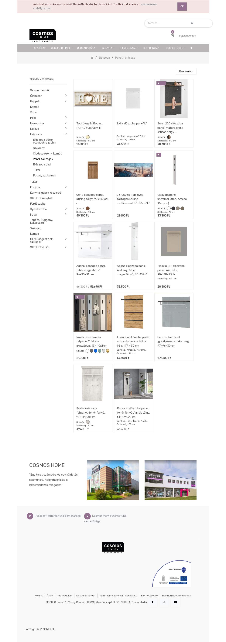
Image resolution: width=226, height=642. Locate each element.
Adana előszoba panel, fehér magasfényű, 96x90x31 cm (91, 270)
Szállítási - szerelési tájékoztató (118, 595)
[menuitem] (40, 48)
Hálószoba (37, 123)
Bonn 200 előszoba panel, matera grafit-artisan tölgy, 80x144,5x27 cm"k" (170, 128)
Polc (33, 118)
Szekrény (39, 148)
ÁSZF (50, 595)
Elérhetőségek (149, 595)
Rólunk (39, 595)
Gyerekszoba (38, 209)
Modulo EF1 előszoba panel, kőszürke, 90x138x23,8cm (171, 270)
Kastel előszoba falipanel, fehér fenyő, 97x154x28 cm (90, 412)
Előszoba (36, 134)
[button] (191, 48)
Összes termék (39, 90)
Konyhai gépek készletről (46, 192)
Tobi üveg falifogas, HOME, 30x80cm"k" (89, 126)
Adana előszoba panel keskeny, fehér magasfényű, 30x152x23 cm (133, 270)
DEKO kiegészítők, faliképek (41, 240)
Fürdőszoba (38, 203)
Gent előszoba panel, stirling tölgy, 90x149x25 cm (92, 199)
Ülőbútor (36, 96)
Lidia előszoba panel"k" (132, 123)
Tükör (36, 170)
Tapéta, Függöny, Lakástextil (41, 221)
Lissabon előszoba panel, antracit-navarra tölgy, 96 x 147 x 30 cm (133, 341)
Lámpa (34, 233)
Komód (34, 107)
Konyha (35, 187)
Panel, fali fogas (43, 159)
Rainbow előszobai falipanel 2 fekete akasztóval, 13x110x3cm (91, 341)
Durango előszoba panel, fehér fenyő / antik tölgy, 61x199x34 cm (133, 412)
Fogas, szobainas (44, 175)
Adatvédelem (64, 595)
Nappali (34, 101)
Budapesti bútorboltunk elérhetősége (58, 516)
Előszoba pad (42, 164)
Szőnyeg (35, 228)
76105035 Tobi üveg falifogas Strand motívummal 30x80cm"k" (133, 199)
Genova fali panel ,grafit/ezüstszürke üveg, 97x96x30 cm (173, 341)
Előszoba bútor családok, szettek (44, 141)
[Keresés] (172, 69)
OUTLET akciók (40, 247)
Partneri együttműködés (176, 595)
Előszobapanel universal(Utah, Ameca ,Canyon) (172, 199)
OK (182, 6)
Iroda (33, 214)
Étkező (34, 128)
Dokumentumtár (85, 595)
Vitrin (33, 112)
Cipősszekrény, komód (47, 153)
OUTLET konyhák (41, 198)
